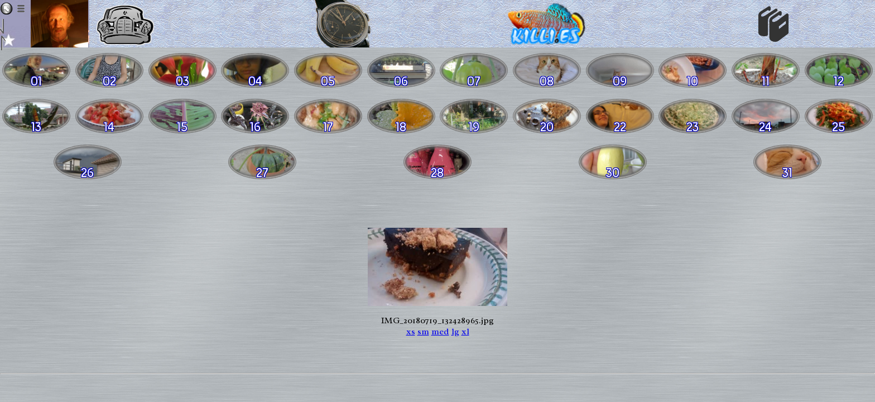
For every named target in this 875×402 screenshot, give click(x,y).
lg (455, 331)
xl (465, 331)
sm (423, 331)
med (440, 331)
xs (410, 331)
